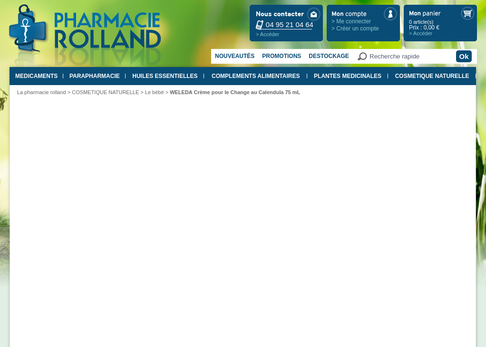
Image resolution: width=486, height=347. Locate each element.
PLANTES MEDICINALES (347, 76)
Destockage (329, 56)
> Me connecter (351, 21)
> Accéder (267, 34)
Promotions (281, 56)
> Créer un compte (355, 28)
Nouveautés (234, 56)
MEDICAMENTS (36, 76)
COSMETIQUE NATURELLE (432, 76)
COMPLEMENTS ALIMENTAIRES (256, 76)
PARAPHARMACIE (94, 76)
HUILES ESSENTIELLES (164, 76)
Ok (463, 56)
